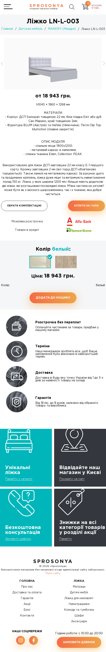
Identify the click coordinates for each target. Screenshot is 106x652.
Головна (27, 581)
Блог (27, 610)
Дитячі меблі (79, 592)
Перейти (65, 538)
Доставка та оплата (27, 592)
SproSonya (53, 561)
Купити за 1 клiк (86, 206)
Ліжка (79, 581)
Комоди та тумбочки (79, 610)
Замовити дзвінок (18, 538)
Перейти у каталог (18, 478)
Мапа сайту (53, 573)
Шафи (79, 615)
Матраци (79, 587)
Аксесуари (79, 621)
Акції (27, 604)
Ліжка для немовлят (78, 598)
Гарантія (27, 598)
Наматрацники (79, 604)
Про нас (27, 587)
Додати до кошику (53, 297)
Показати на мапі (72, 478)
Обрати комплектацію (24, 206)
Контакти (27, 615)
